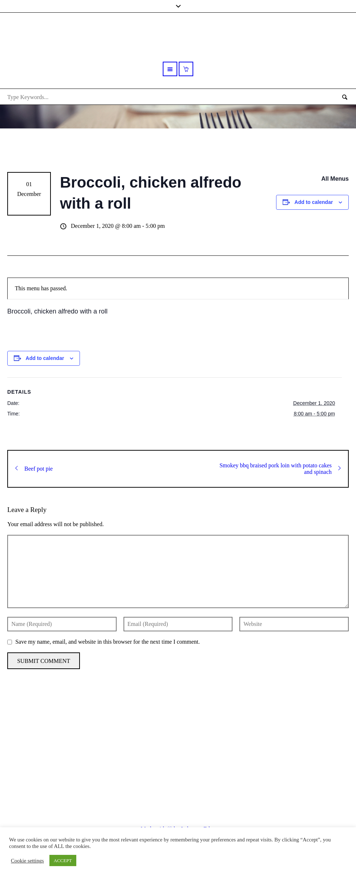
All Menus (335, 179)
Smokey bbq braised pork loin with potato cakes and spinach (280, 468)
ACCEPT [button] (63, 860)
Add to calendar (314, 202)
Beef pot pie (34, 469)
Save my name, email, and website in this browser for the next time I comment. (107, 642)
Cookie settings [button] (27, 861)
